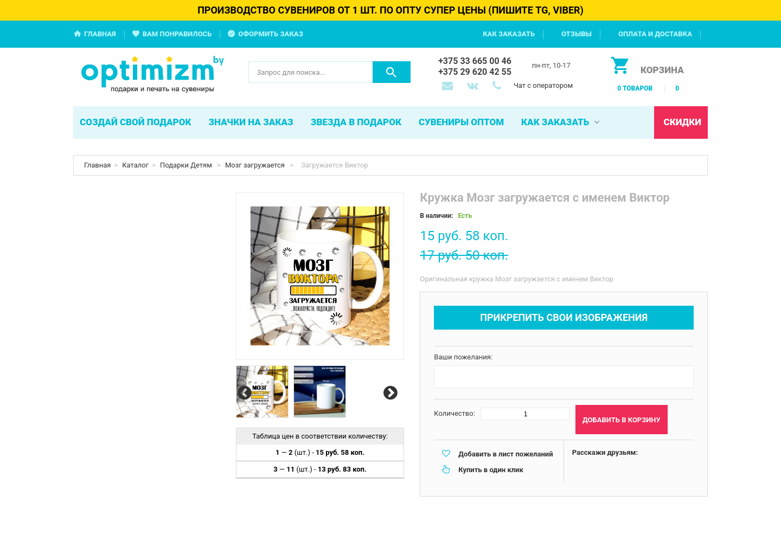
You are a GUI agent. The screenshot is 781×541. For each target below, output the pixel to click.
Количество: (454, 413)
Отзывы (576, 34)
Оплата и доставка (655, 34)
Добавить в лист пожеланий (505, 454)
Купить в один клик (490, 470)
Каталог (135, 165)
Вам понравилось (177, 34)
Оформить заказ (270, 34)
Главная (100, 34)
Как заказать (509, 34)
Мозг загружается (255, 165)
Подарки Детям (187, 165)
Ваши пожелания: (463, 357)
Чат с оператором (543, 85)
